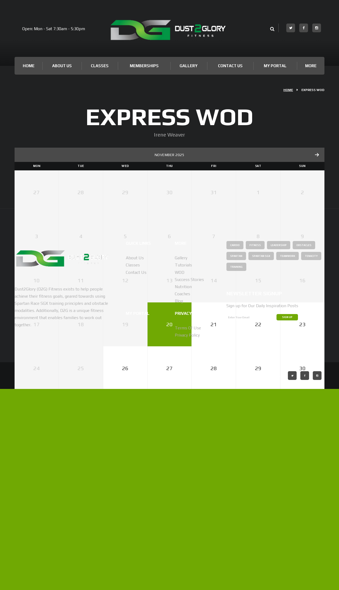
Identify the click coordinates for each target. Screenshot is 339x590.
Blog (179, 502)
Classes (100, 65)
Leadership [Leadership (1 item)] (286, 446)
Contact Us (230, 65)
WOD (179, 473)
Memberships (144, 65)
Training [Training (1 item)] (293, 468)
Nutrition (183, 487)
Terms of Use (188, 529)
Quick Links (141, 444)
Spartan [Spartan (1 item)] (266, 457)
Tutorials (183, 466)
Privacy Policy (187, 536)
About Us (62, 65)
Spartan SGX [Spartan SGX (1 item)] (295, 457)
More (310, 65)
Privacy (185, 514)
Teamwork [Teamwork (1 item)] (239, 468)
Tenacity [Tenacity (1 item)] (267, 468)
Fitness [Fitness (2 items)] (259, 446)
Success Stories (189, 480)
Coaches (182, 494)
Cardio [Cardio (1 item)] (236, 446)
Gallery (189, 65)
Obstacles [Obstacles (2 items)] (239, 457)
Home (28, 65)
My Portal (275, 65)
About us (135, 458)
